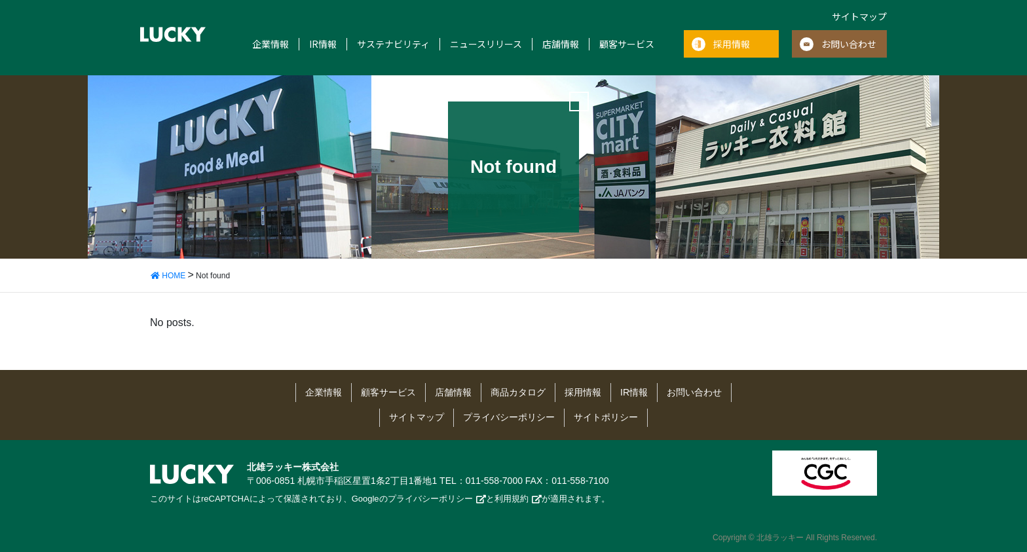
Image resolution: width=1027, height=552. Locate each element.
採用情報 (731, 43)
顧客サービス (626, 44)
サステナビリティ (393, 44)
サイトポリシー (606, 417)
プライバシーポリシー (509, 417)
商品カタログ (518, 392)
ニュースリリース (486, 44)
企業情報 (270, 44)
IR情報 (323, 44)
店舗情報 (560, 44)
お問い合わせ (848, 43)
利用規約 (512, 499)
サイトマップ (859, 16)
